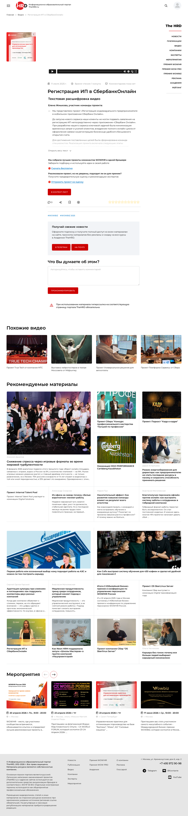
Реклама (176, 78)
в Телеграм (61, 247)
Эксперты (176, 55)
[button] (176, 6)
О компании (122, 760)
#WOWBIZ (53, 215)
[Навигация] (8, 5)
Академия (175, 83)
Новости (176, 36)
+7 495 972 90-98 (170, 763)
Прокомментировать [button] (63, 290)
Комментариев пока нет (120, 84)
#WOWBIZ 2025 (67, 215)
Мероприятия (173, 59)
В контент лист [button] (59, 192)
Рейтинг (176, 87)
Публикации (174, 41)
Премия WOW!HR (172, 64)
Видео (177, 46)
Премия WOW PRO (171, 69)
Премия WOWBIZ (172, 73)
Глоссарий (122, 769)
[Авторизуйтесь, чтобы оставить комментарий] (93, 275)
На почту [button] (80, 247)
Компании (175, 50)
